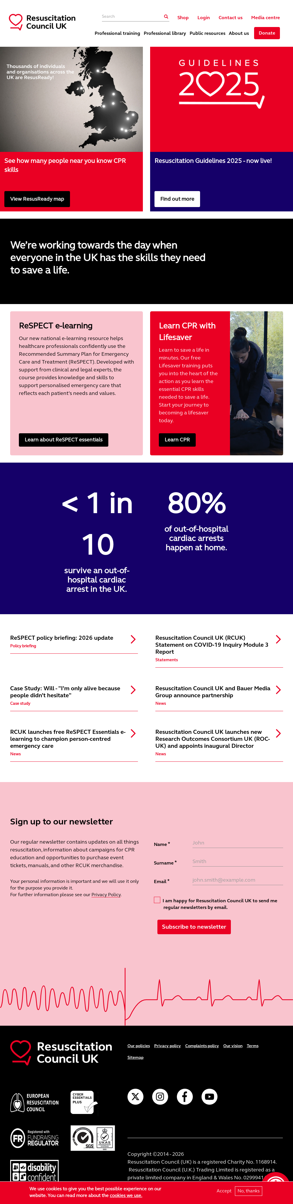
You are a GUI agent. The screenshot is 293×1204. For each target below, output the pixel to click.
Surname (164, 863)
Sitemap (135, 1057)
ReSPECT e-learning (55, 326)
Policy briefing (23, 646)
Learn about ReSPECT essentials (64, 439)
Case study (20, 703)
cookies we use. (126, 1195)
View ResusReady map (37, 199)
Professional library (165, 33)
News (160, 703)
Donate (267, 33)
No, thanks (249, 1191)
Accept (224, 1191)
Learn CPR (177, 439)
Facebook (185, 1097)
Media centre (265, 17)
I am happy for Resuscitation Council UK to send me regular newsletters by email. (215, 903)
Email (160, 881)
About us (239, 33)
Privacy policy (167, 1045)
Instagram (160, 1097)
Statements (166, 659)
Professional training (117, 33)
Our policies (138, 1045)
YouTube (209, 1097)
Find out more (177, 199)
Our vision (232, 1045)
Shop (183, 17)
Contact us (230, 17)
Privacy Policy (106, 894)
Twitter (135, 1097)
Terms (252, 1045)
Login (203, 17)
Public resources (207, 33)
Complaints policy (202, 1045)
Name (160, 844)
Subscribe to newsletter (194, 926)
